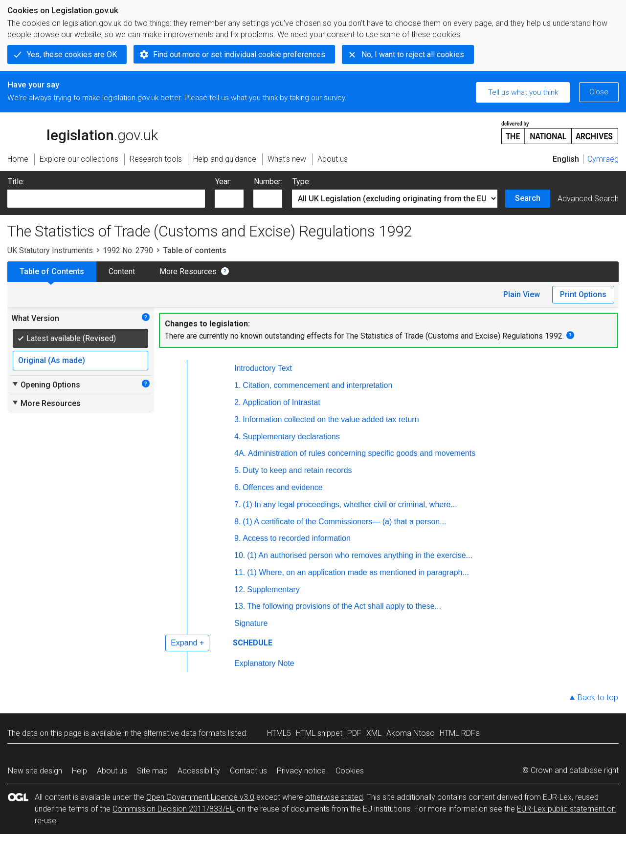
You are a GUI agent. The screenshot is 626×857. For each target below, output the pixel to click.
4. (237, 436)
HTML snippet (319, 733)
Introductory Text (263, 368)
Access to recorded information (297, 538)
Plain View (521, 294)
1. (237, 385)
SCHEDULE (252, 642)
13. (239, 606)
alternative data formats (184, 733)
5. (237, 470)
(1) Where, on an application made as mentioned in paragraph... (358, 572)
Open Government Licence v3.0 (200, 797)
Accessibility (199, 770)
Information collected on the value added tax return (331, 419)
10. (239, 555)
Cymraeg (603, 159)
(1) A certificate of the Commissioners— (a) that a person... (344, 521)
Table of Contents (52, 271)
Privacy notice (301, 770)
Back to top (598, 697)
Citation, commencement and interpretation (317, 385)
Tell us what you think (523, 92)
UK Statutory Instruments (50, 250)
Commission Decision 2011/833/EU (173, 809)
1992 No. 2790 (128, 250)
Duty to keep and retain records (297, 470)
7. (237, 504)
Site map (152, 770)
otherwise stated (334, 797)
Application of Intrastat (281, 402)
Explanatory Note (264, 663)
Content (122, 271)
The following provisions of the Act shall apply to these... (344, 606)
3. (237, 419)
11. (239, 572)
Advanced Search (588, 198)
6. (237, 487)
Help (79, 770)
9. (237, 538)
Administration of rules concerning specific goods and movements (361, 453)
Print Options (583, 294)
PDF (354, 733)
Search (527, 198)
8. (237, 521)
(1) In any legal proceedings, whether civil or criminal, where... (350, 504)
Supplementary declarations (291, 436)
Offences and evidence (282, 487)
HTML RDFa (460, 733)
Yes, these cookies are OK (72, 54)
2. (237, 402)
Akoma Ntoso (410, 733)
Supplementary (273, 589)
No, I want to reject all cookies (412, 54)
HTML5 (279, 733)
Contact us (248, 770)
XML (373, 733)
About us (112, 770)
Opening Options (45, 384)
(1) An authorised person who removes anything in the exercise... (359, 555)
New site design (35, 770)
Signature (251, 623)
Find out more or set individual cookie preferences (239, 54)
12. (239, 589)
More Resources (188, 271)
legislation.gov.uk (82, 132)
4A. (240, 453)
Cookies (349, 770)
